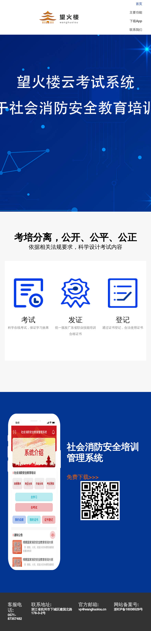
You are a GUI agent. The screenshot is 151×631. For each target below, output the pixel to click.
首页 (139, 4)
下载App (136, 21)
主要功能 (136, 12)
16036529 (132, 609)
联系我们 (136, 30)
